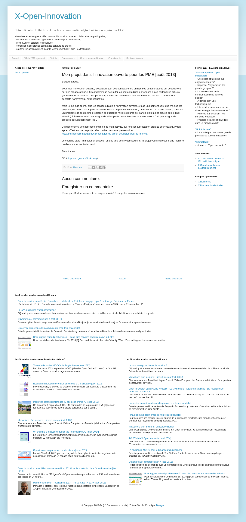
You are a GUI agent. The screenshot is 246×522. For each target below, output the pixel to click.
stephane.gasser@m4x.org (82, 158)
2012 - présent (22, 72)
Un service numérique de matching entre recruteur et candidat (49, 328)
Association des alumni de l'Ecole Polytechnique (211, 160)
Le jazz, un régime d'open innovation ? (37, 310)
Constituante (114, 58)
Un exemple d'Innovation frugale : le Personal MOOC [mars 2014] (66, 431)
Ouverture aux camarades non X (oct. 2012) (40, 319)
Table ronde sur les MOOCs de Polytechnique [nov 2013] (61, 365)
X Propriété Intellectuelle (210, 185)
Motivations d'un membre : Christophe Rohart (151, 426)
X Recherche (204, 181)
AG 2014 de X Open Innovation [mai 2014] (150, 438)
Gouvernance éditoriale (91, 58)
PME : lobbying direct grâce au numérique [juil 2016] (155, 415)
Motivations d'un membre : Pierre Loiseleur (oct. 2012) (45, 420)
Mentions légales (134, 58)
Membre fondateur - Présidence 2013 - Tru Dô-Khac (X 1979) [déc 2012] (69, 482)
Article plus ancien (174, 278)
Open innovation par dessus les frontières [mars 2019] (60, 450)
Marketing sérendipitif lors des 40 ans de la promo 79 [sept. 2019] (66, 402)
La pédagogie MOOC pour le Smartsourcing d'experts (156, 450)
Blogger (160, 505)
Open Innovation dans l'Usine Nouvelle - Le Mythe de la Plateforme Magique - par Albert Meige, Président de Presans (76, 301)
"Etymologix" (202, 142)
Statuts (53, 58)
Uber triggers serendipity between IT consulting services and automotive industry (73, 337)
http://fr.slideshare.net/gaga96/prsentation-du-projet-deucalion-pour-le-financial (105, 133)
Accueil (15, 58)
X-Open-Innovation (48, 16)
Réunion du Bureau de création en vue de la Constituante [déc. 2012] (67, 383)
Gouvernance (68, 58)
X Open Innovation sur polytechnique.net (209, 166)
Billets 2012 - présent (34, 58)
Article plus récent (72, 278)
